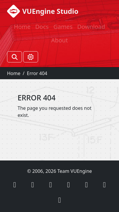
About (59, 40)
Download (91, 27)
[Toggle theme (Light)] (30, 56)
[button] (14, 184)
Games (62, 27)
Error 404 (37, 73)
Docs (42, 27)
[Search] (14, 56)
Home (22, 27)
